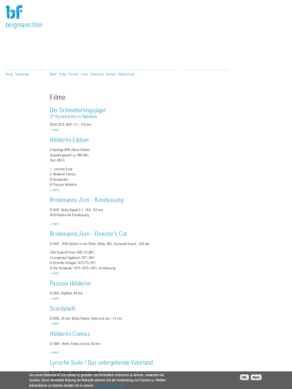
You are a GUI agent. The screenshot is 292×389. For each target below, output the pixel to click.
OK (244, 379)
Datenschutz (126, 74)
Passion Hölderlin (70, 283)
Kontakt (111, 74)
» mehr (54, 130)
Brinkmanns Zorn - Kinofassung (87, 200)
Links (84, 74)
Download (97, 74)
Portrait (74, 74)
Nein (256, 379)
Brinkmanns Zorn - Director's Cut (88, 234)
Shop (9, 74)
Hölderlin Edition (69, 140)
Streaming (22, 74)
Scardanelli (63, 308)
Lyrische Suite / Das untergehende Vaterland (101, 362)
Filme (62, 74)
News (53, 74)
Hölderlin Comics (70, 334)
